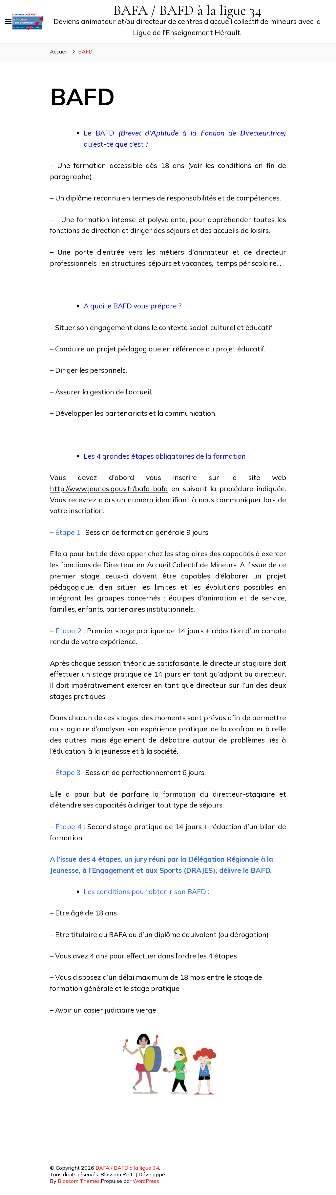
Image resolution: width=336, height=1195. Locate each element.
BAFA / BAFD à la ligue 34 (187, 10)
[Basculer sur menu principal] (8, 21)
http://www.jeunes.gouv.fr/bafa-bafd (109, 488)
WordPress (146, 1181)
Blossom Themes (79, 1181)
